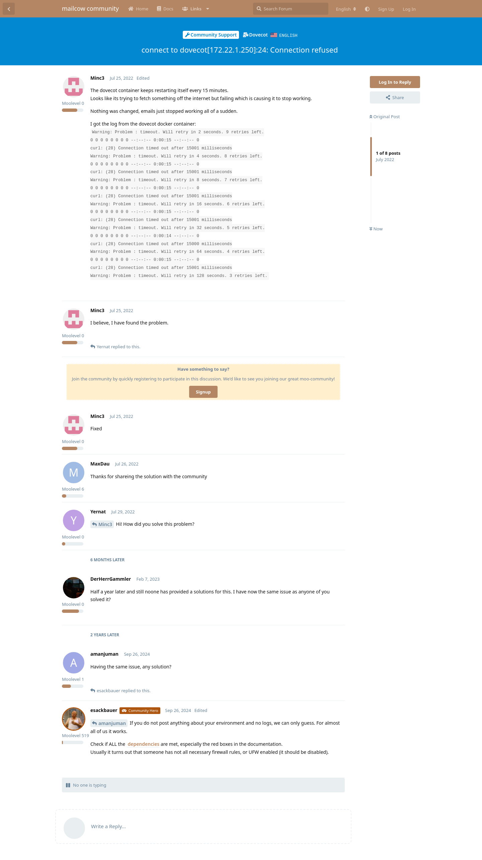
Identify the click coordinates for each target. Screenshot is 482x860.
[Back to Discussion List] (9, 9)
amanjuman (112, 723)
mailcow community (90, 8)
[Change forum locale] (346, 9)
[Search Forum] (290, 9)
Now (376, 228)
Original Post (385, 116)
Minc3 (105, 524)
